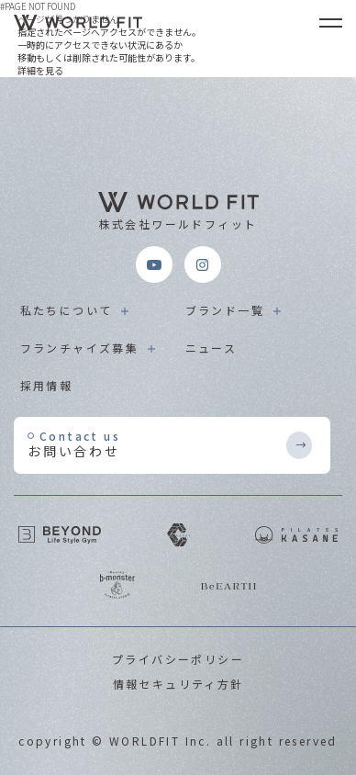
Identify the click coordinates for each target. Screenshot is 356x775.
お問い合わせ (156, 444)
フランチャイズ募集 (79, 347)
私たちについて (66, 310)
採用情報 (46, 385)
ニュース (211, 347)
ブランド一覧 (224, 310)
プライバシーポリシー (178, 659)
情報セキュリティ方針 (178, 683)
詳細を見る (40, 70)
